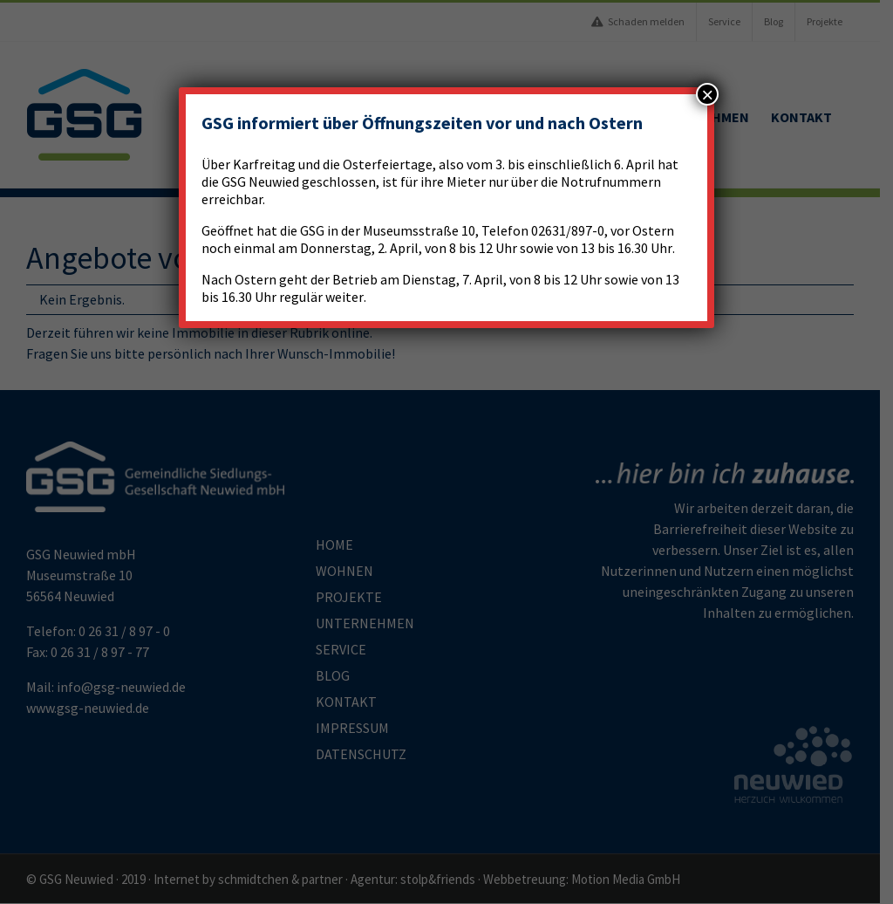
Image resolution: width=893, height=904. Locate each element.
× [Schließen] (707, 94)
